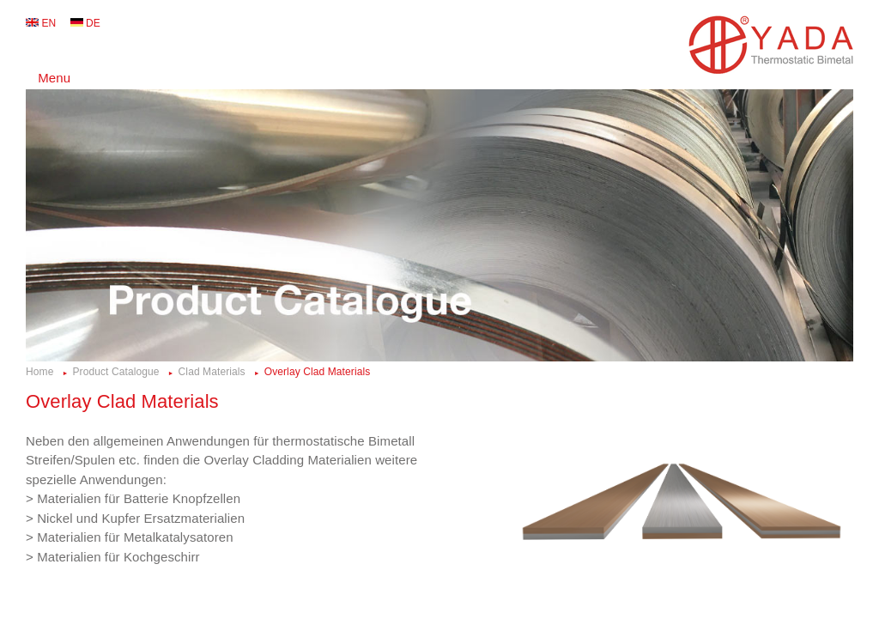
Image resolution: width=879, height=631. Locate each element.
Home (39, 372)
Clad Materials (212, 372)
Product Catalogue (115, 372)
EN (48, 23)
